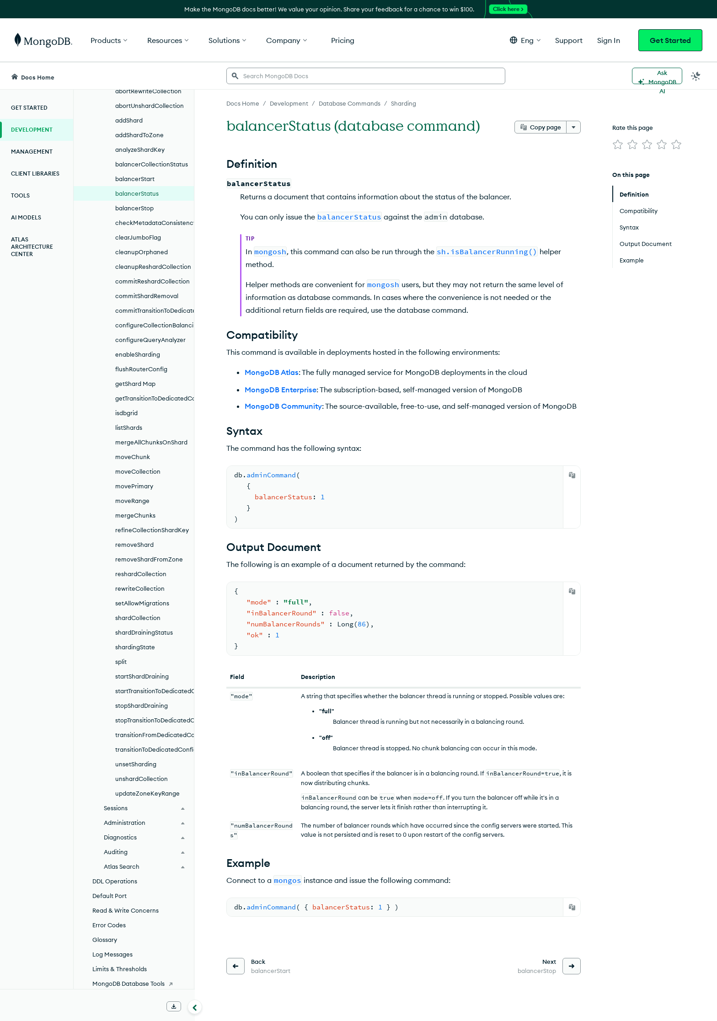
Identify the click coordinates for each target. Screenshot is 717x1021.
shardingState (135, 647)
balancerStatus (137, 193)
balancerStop (134, 208)
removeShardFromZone (149, 559)
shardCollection (138, 617)
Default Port (109, 895)
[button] (525, 40)
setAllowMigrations (142, 603)
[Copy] (572, 475)
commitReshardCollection (152, 281)
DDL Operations (114, 881)
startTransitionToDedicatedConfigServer (154, 691)
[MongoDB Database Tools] (134, 983)
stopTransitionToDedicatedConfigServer (154, 720)
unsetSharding (135, 764)
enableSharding (137, 354)
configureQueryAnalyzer (150, 339)
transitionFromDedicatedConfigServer (154, 734)
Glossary (104, 939)
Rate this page (632, 127)
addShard (129, 120)
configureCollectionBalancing (154, 325)
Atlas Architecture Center (32, 246)
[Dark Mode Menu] (696, 75)
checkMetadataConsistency (154, 222)
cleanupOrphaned (141, 252)
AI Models (26, 217)
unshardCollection (141, 778)
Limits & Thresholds (119, 969)
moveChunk (132, 456)
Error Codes (109, 925)
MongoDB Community (283, 406)
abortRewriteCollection (148, 91)
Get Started (670, 40)
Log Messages (112, 954)
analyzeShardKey (140, 149)
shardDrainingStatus (144, 632)
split (121, 661)
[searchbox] (365, 76)
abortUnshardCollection (149, 105)
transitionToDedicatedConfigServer (154, 749)
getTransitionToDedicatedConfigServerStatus (154, 398)
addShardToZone (139, 135)
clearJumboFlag (138, 237)
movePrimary (134, 486)
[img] (617, 144)
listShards (128, 427)
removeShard (134, 544)
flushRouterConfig (141, 369)
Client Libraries (35, 173)
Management (32, 151)
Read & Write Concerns (125, 910)
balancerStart (135, 178)
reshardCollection (140, 573)
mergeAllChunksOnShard (151, 442)
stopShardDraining (141, 705)
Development (32, 129)
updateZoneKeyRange (147, 793)
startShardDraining (142, 676)
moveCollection (138, 471)
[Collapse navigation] (194, 1007)
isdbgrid (126, 413)
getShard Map (135, 383)
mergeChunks (135, 515)
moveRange (132, 500)
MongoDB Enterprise (280, 389)
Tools (20, 195)
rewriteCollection (140, 588)
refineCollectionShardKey (152, 530)
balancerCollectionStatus (151, 164)
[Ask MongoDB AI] (657, 76)
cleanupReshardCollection (153, 266)
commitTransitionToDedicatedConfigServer (154, 310)
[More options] (573, 127)
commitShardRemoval (146, 295)
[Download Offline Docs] (173, 1006)
